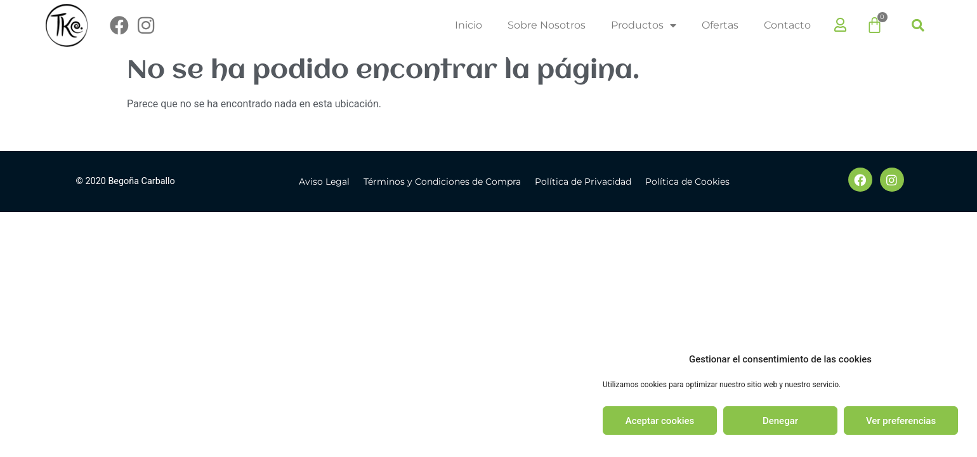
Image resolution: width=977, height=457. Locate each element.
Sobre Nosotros (547, 25)
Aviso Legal (324, 181)
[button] (918, 25)
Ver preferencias (901, 421)
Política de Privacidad (583, 181)
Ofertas (720, 25)
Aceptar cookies (660, 421)
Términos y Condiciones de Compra (442, 181)
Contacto (787, 25)
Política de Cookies (687, 181)
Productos (643, 25)
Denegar (780, 421)
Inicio (468, 25)
